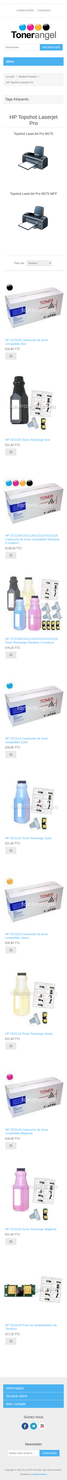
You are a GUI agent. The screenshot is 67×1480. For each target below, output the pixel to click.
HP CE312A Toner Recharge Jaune (29, 1033)
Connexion (44, 10)
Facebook (25, 1426)
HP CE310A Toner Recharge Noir (27, 440)
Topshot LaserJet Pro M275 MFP (33, 194)
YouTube (42, 1426)
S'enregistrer (25, 10)
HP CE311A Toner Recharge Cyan (28, 838)
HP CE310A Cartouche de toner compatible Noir (26, 341)
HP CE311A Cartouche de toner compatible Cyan (26, 740)
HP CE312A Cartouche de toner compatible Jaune (26, 935)
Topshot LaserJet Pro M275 (33, 134)
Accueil (10, 76)
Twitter (33, 1426)
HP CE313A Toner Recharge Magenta (30, 1229)
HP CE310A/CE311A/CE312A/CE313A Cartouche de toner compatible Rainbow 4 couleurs (32, 539)
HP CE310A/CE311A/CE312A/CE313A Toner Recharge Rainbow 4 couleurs (31, 640)
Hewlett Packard (27, 76)
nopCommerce (39, 1474)
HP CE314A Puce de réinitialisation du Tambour (31, 1327)
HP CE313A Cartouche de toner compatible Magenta (26, 1131)
